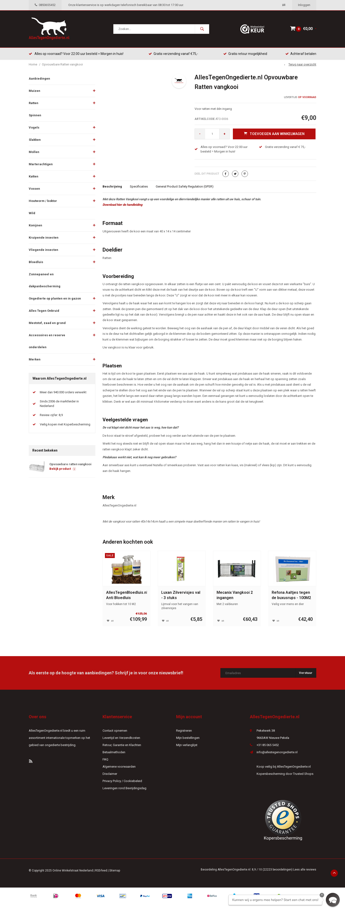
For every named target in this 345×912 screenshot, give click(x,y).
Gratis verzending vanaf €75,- (173, 54)
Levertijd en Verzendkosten (121, 738)
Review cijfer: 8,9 (51, 415)
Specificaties (139, 187)
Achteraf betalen (300, 54)
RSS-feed (101, 871)
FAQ (105, 760)
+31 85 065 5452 (268, 745)
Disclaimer (110, 774)
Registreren (184, 731)
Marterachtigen (41, 164)
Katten (33, 177)
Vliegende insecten (43, 250)
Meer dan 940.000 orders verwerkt (63, 392)
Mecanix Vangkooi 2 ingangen (235, 595)
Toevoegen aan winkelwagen (274, 134)
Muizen (34, 91)
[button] (333, 900)
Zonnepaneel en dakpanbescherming (44, 280)
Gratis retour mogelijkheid (245, 54)
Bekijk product (62, 469)
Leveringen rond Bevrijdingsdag (124, 788)
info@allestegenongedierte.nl (277, 752)
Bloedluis (36, 262)
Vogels (34, 128)
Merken (34, 360)
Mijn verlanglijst (186, 745)
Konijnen (35, 226)
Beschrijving (112, 187)
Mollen (34, 152)
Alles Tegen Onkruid (44, 311)
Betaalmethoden (114, 752)
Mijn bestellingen (188, 738)
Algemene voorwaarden (119, 767)
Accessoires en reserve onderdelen (47, 341)
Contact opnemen (115, 731)
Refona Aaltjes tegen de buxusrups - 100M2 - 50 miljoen (291, 595)
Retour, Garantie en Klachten (122, 745)
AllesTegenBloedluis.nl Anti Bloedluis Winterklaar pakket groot (126, 595)
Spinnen (35, 116)
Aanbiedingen (39, 79)
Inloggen (304, 5)
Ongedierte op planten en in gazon (55, 299)
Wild (32, 213)
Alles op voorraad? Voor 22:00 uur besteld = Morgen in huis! (76, 54)
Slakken (35, 140)
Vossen (34, 189)
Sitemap (114, 871)
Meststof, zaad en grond (47, 323)
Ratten (33, 103)
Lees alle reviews (304, 870)
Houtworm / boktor (43, 201)
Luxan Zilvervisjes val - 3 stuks (180, 595)
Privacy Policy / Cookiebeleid (122, 781)
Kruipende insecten (43, 238)
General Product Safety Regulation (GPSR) (184, 187)
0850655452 (45, 5)
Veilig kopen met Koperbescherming (65, 425)
